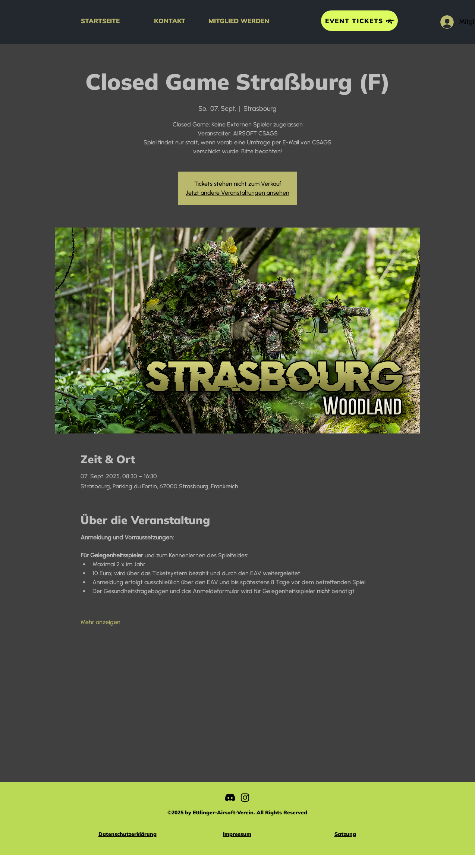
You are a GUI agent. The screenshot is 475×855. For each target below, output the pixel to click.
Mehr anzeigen (100, 622)
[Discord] (230, 797)
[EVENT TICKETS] (359, 20)
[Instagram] (245, 797)
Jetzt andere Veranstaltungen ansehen (237, 192)
